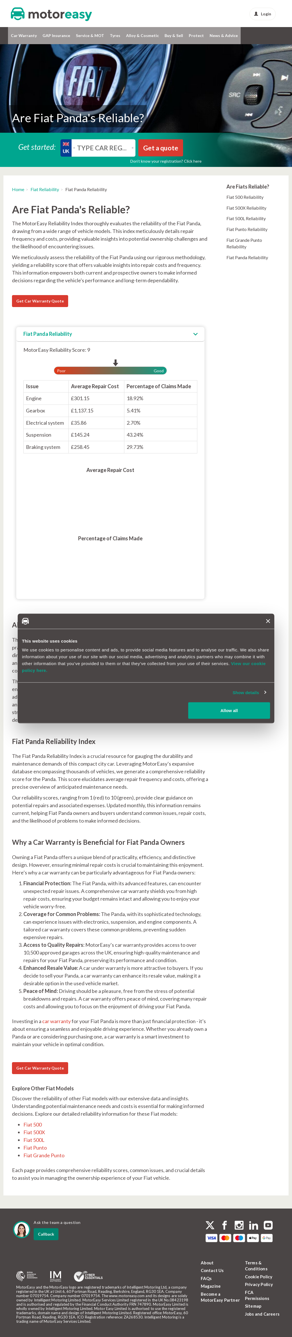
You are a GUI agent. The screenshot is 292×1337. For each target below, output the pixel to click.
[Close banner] (268, 621)
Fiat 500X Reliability (246, 207)
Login (262, 13)
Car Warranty (24, 35)
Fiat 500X (34, 1132)
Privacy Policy (259, 1284)
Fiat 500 (32, 1124)
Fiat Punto (35, 1147)
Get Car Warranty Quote (40, 301)
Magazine (211, 1286)
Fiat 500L (33, 1140)
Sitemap (253, 1306)
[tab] (110, 334)
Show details (246, 692)
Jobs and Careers (262, 1313)
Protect (196, 35)
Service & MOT (90, 35)
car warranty (56, 1021)
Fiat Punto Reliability (246, 229)
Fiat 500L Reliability (246, 218)
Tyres (115, 35)
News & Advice (224, 35)
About (207, 1262)
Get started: (37, 146)
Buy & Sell (174, 35)
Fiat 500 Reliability (244, 197)
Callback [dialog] (46, 1234)
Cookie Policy (259, 1276)
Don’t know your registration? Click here (166, 161)
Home (18, 189)
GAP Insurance (56, 35)
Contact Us (212, 1270)
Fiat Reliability (45, 189)
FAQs (206, 1278)
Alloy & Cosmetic (142, 35)
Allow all (229, 710)
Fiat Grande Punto (43, 1155)
